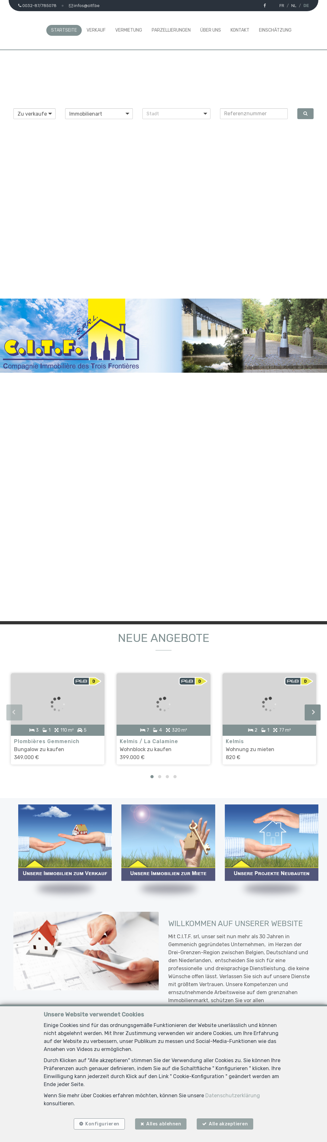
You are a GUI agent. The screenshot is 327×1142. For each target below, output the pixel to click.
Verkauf (96, 30)
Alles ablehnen (163, 1123)
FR (281, 5)
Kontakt (240, 30)
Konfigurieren (102, 1123)
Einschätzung (275, 30)
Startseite (64, 30)
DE (306, 5)
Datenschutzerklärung (232, 1095)
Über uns (210, 30)
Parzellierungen (171, 30)
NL (293, 5)
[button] (176, 113)
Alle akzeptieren (229, 1123)
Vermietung (128, 30)
